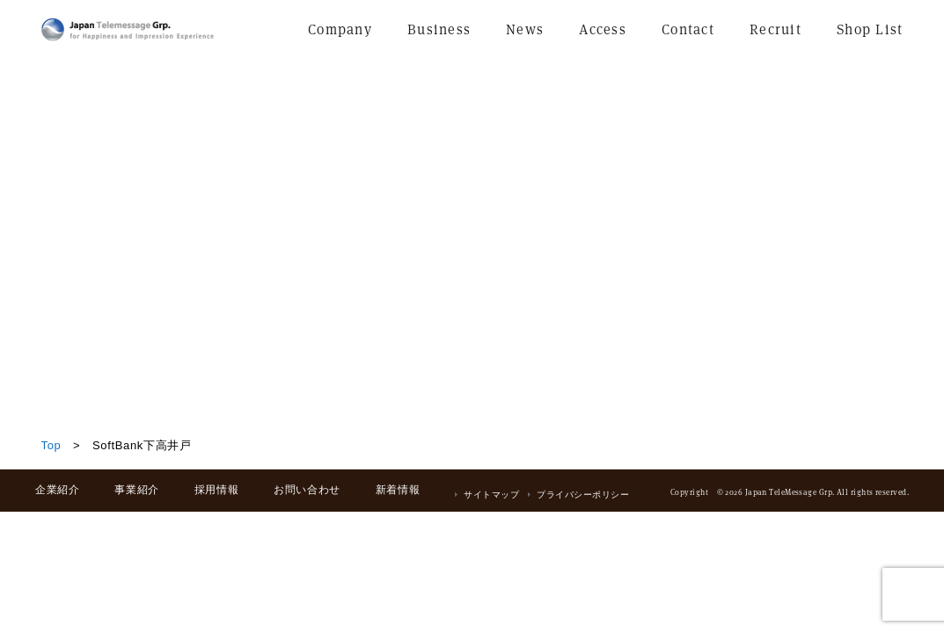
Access (602, 29)
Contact (688, 29)
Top (51, 445)
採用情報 (216, 490)
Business (439, 29)
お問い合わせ (307, 490)
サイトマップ (491, 494)
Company (340, 29)
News (525, 29)
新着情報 (398, 490)
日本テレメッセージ (127, 29)
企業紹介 (57, 490)
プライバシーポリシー (583, 494)
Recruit (775, 29)
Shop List (870, 29)
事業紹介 (136, 490)
